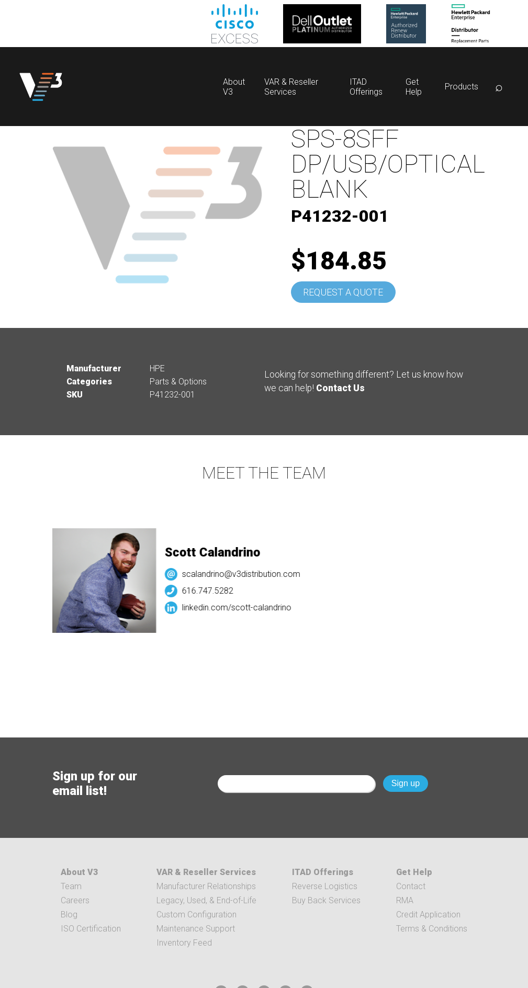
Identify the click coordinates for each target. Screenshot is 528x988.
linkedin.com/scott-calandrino (240, 607)
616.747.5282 (211, 591)
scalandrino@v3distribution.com (244, 574)
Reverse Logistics (324, 886)
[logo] (41, 86)
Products (461, 87)
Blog (69, 914)
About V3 (79, 872)
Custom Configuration (196, 914)
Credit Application (428, 914)
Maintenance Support (195, 929)
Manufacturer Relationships (206, 886)
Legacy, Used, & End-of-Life (206, 900)
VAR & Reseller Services (291, 87)
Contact (410, 886)
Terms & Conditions (431, 929)
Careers (75, 900)
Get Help (414, 87)
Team (71, 886)
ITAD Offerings (366, 87)
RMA (404, 900)
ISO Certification (91, 929)
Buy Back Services (326, 900)
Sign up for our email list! (94, 783)
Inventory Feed (184, 943)
